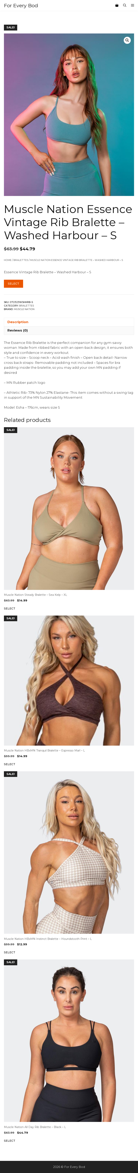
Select (13, 283)
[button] (127, 40)
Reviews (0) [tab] (17, 330)
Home (8, 260)
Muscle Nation (24, 309)
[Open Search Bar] (125, 5)
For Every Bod (21, 5)
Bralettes (21, 260)
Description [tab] (17, 322)
